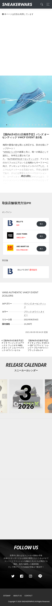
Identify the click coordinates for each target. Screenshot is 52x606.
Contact (28, 596)
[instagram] (30, 576)
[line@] (39, 576)
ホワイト (36, 312)
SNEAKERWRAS (28, 602)
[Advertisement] (26, 45)
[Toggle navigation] (47, 4)
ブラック (28, 312)
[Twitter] (13, 576)
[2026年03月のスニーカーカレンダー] (26, 396)
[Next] (39, 345)
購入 (41, 224)
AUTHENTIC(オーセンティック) (23, 159)
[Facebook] (22, 576)
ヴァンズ (28, 304)
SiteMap (7, 596)
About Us (17, 596)
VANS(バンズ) (10, 152)
